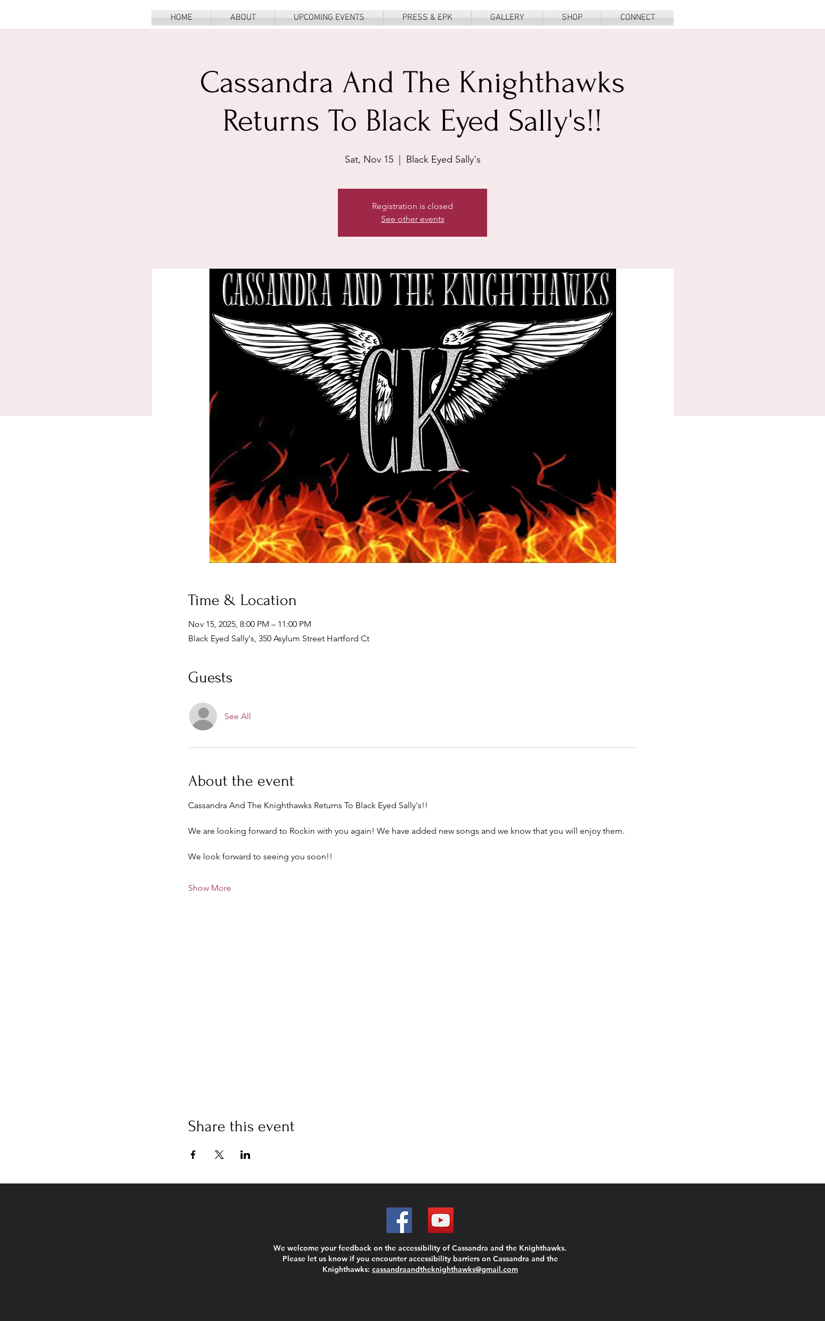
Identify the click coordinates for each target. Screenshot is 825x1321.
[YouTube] (441, 1220)
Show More (209, 888)
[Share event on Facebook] (193, 1154)
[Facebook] (399, 1220)
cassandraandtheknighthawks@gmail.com (445, 1269)
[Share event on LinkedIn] (245, 1154)
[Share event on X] (219, 1154)
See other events (412, 219)
